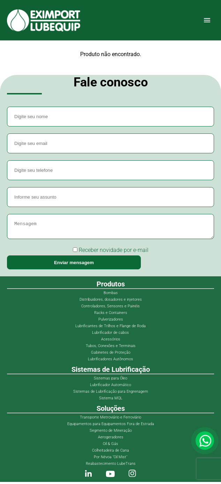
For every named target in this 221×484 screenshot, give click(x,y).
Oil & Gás (110, 446)
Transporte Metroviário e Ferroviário (110, 419)
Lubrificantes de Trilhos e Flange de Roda (110, 328)
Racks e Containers (110, 315)
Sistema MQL (110, 400)
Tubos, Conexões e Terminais (111, 348)
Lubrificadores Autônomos (110, 361)
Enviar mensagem (74, 264)
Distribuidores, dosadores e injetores (110, 301)
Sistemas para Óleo (110, 380)
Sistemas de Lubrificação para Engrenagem (110, 393)
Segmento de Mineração (111, 432)
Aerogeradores (110, 439)
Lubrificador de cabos (110, 334)
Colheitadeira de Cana (110, 452)
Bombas (111, 295)
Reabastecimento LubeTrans (111, 465)
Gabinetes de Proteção (110, 354)
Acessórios (110, 341)
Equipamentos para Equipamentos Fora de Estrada (110, 426)
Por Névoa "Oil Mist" (110, 459)
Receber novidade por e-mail (110, 252)
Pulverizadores (110, 321)
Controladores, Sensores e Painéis (110, 308)
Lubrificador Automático (110, 387)
